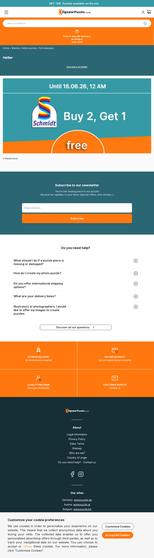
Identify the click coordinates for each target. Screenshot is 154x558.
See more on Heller (77, 66)
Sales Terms (77, 443)
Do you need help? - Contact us (77, 462)
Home (6, 48)
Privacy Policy (77, 439)
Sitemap (77, 448)
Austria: (77, 504)
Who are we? (77, 452)
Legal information (77, 434)
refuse (27, 546)
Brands (16, 48)
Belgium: (77, 509)
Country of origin (77, 457)
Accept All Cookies (117, 535)
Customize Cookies (118, 526)
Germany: (77, 499)
